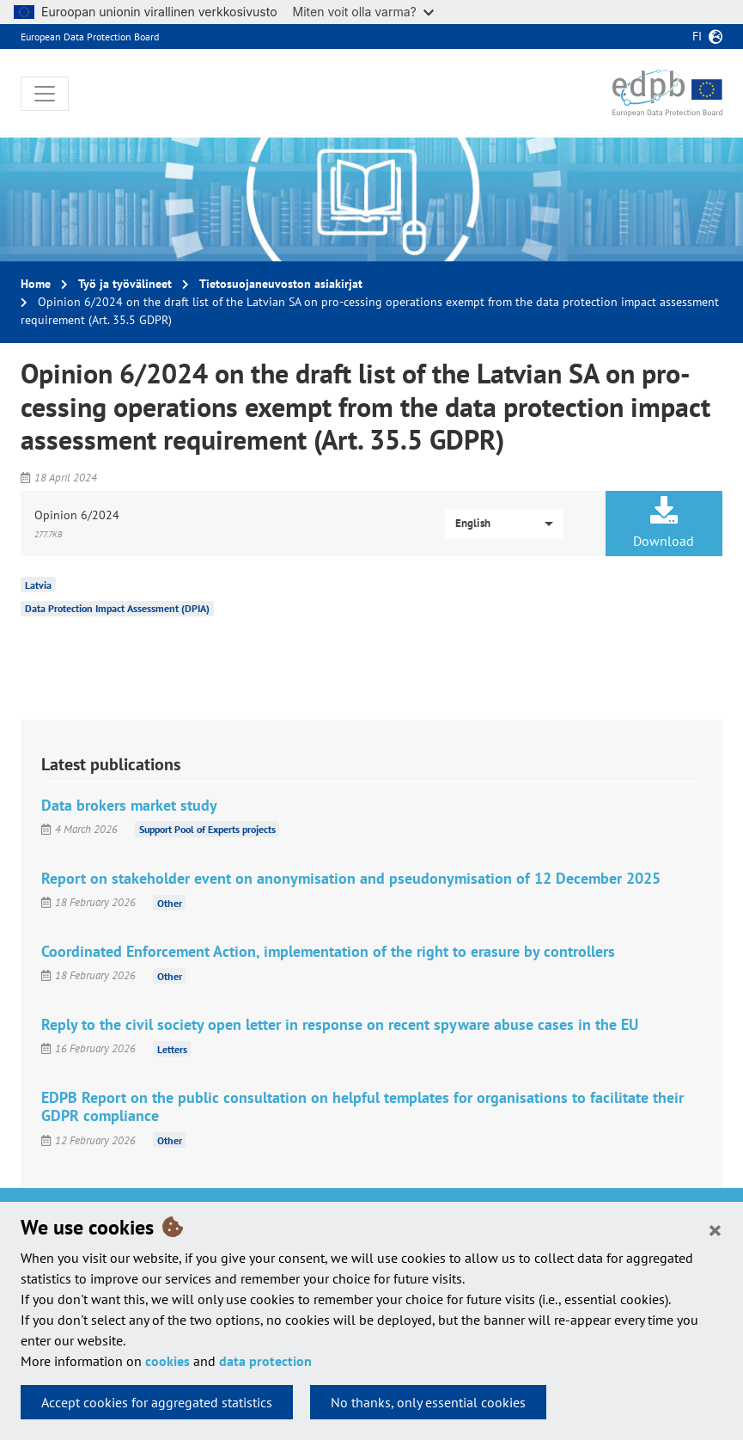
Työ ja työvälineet (125, 283)
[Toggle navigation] (45, 94)
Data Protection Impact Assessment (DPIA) (117, 608)
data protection (265, 1361)
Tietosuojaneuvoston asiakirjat (280, 283)
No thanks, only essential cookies (428, 1402)
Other (169, 902)
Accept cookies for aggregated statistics (156, 1402)
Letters (172, 1048)
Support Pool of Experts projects (207, 829)
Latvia (38, 584)
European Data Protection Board (90, 36)
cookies (167, 1361)
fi (697, 36)
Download (664, 522)
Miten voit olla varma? (363, 11)
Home (36, 283)
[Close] (715, 1229)
